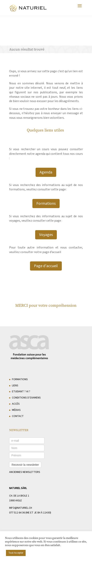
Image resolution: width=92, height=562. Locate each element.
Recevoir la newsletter (25, 464)
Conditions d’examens (26, 398)
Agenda (46, 172)
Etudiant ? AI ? (21, 391)
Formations (46, 203)
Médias (16, 410)
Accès (16, 404)
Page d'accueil (46, 266)
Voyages (46, 235)
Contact (18, 416)
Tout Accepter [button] (15, 553)
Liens (15, 386)
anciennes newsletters (24, 472)
